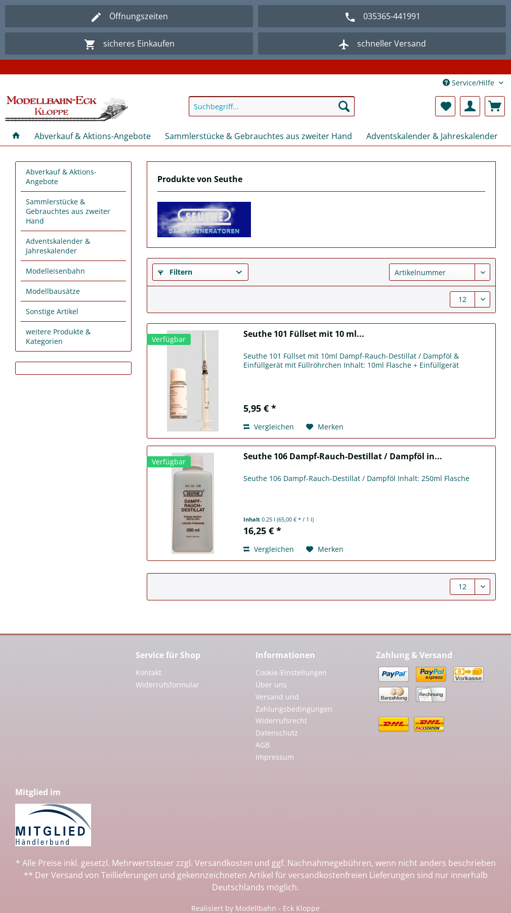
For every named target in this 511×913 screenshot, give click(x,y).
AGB (263, 745)
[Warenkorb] (495, 106)
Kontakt (148, 672)
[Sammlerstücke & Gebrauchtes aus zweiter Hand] (258, 136)
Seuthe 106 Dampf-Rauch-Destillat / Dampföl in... (342, 456)
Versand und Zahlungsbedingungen (294, 703)
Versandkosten (223, 862)
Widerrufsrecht (281, 720)
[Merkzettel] (445, 106)
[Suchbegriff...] (272, 106)
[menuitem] (272, 111)
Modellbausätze (53, 291)
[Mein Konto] (470, 106)
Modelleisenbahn (55, 271)
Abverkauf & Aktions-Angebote (61, 176)
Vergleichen (268, 426)
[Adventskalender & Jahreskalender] (432, 136)
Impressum (275, 757)
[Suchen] (344, 106)
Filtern (175, 272)
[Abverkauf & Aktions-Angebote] (92, 136)
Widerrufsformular (167, 684)
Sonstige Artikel (52, 311)
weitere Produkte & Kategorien (58, 336)
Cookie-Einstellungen (291, 672)
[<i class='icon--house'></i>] (16, 136)
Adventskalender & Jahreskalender (58, 245)
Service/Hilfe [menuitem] (469, 83)
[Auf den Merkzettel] (325, 427)
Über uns (271, 684)
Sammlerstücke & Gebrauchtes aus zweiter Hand (68, 211)
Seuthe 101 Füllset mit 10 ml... (303, 334)
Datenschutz (277, 732)
